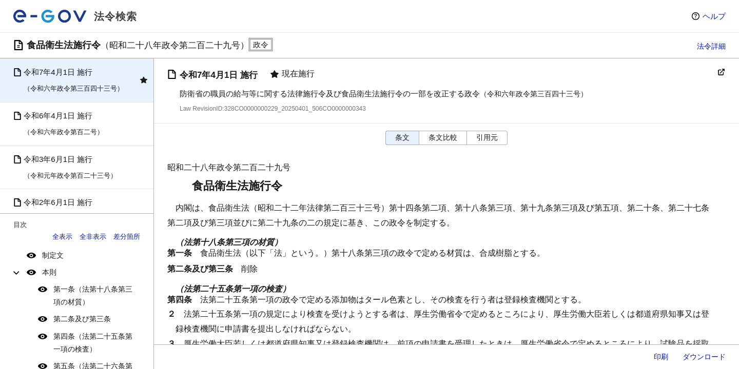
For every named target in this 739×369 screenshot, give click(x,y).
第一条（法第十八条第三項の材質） (92, 295)
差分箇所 (126, 236)
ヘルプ (714, 16)
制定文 (53, 255)
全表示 (62, 236)
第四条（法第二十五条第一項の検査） (92, 342)
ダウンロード (704, 357)
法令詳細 (711, 46)
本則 (49, 272)
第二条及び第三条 (82, 319)
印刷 (661, 357)
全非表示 (93, 236)
